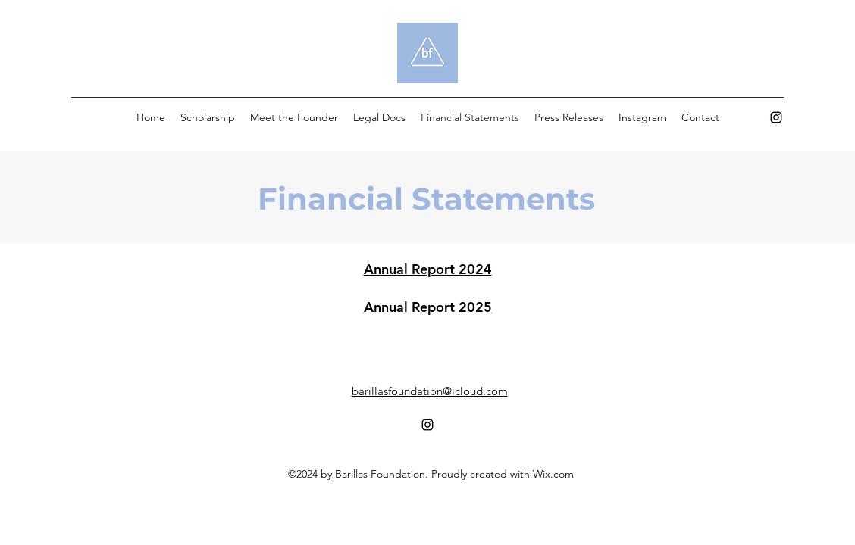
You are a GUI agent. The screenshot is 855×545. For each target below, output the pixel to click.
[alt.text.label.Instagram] (776, 117)
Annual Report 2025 (428, 307)
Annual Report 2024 (428, 269)
